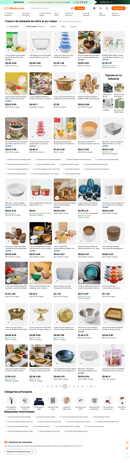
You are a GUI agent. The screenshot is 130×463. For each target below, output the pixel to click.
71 (69, 386)
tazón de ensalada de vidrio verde (17, 426)
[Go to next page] (95, 386)
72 (73, 386)
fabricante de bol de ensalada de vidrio (48, 159)
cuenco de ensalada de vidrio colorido (95, 164)
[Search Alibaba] (50, 8)
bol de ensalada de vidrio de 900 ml (17, 164)
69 (60, 386)
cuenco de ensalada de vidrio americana (19, 422)
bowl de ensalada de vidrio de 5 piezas (78, 159)
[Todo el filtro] (12, 26)
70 (65, 386)
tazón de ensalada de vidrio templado (96, 169)
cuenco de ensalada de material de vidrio (19, 431)
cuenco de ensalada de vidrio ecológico (67, 426)
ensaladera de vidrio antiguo (69, 164)
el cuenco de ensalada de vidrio (44, 164)
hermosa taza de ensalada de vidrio (107, 159)
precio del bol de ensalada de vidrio (76, 431)
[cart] (100, 8)
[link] (127, 442)
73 (78, 386)
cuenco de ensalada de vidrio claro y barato (44, 174)
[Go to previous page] (35, 386)
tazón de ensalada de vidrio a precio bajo (46, 169)
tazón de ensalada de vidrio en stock (49, 422)
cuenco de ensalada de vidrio (94, 426)
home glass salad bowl (72, 169)
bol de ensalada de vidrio (71, 174)
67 (52, 386)
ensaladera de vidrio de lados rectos (107, 422)
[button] (72, 8)
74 (82, 386)
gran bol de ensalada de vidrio (16, 174)
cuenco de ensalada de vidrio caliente (77, 422)
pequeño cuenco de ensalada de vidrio (18, 159)
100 (91, 386)
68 (56, 386)
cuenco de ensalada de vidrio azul (17, 169)
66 (47, 386)
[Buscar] (79, 8)
